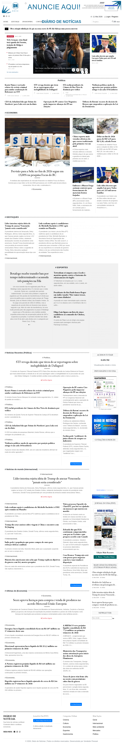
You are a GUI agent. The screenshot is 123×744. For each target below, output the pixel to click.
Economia (67, 727)
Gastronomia (68, 734)
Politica (95, 734)
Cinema (66, 720)
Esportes (66, 730)
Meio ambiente (98, 727)
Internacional (98, 723)
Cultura (66, 723)
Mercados (96, 730)
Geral (95, 720)
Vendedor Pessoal (91, 741)
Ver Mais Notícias (76, 704)
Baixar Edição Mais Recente (42, 720)
